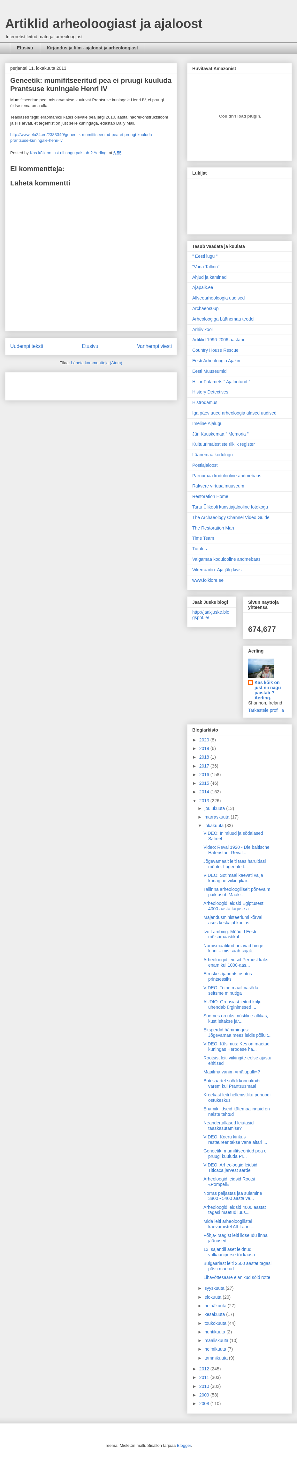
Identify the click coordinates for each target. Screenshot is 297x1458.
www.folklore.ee (208, 580)
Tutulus (199, 548)
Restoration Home (210, 496)
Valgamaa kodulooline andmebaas (226, 559)
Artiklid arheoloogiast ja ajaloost (103, 24)
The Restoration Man (213, 528)
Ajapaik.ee (202, 287)
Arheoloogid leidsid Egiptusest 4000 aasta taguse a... (233, 906)
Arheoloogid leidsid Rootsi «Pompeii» (229, 1181)
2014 (204, 791)
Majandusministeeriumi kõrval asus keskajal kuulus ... (232, 920)
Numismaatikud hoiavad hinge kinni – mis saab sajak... (233, 948)
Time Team (203, 538)
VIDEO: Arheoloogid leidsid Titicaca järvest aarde (230, 1167)
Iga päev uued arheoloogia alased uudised (234, 412)
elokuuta (213, 1297)
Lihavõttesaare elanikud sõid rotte (236, 1277)
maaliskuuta (217, 1340)
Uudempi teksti (26, 346)
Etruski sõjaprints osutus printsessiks (227, 976)
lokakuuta (214, 825)
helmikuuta (215, 1349)
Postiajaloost (204, 465)
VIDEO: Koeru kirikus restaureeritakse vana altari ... (235, 1139)
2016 (204, 774)
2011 (204, 1377)
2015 (204, 783)
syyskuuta (214, 1288)
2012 (204, 1368)
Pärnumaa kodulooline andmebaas (226, 475)
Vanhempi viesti (154, 346)
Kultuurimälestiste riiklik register (223, 444)
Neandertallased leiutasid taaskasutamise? (228, 1125)
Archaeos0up (205, 308)
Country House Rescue (215, 350)
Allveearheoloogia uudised (218, 297)
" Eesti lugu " (204, 256)
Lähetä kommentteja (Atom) (96, 362)
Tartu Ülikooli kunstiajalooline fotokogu (230, 506)
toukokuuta (215, 1323)
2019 (204, 748)
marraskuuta (217, 816)
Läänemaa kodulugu (212, 454)
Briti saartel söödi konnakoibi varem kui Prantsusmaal (231, 1083)
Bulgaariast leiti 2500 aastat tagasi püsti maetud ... (237, 1266)
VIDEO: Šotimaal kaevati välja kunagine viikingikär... (233, 878)
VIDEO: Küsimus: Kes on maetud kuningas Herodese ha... (236, 1046)
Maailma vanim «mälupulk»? (231, 1071)
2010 (204, 1386)
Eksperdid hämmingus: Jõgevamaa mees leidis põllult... (237, 1032)
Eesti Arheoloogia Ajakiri (216, 360)
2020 (204, 739)
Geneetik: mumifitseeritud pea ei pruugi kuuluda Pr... (235, 1153)
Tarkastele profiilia (266, 710)
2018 (204, 757)
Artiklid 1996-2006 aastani (218, 339)
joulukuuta (215, 808)
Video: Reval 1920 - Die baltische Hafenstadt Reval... (236, 850)
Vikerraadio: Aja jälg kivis (217, 569)
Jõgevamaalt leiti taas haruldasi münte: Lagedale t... (234, 864)
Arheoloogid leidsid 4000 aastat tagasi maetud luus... (234, 1210)
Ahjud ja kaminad (209, 277)
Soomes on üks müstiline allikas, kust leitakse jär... (235, 1018)
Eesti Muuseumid (209, 371)
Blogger (184, 1445)
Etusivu (25, 47)
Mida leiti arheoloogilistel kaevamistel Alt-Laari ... (229, 1224)
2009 (204, 1394)
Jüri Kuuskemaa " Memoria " (220, 434)
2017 (204, 766)
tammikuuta (216, 1358)
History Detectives (210, 391)
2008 (204, 1403)
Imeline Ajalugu (207, 423)
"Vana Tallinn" (205, 266)
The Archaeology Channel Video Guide (231, 517)
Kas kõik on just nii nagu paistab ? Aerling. (69, 152)
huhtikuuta (215, 1331)
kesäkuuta (215, 1314)
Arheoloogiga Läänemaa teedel (223, 318)
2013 (204, 800)
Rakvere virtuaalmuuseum (218, 485)
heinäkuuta (215, 1305)
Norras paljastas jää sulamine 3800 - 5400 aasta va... (232, 1196)
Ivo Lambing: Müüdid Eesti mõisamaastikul (229, 934)
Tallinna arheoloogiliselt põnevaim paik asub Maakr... (236, 892)
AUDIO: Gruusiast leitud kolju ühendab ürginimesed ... (232, 1004)
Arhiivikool (202, 329)
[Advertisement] (47, 384)
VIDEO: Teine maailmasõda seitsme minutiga (230, 990)
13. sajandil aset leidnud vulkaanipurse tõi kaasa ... (231, 1252)
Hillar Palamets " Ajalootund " (221, 381)
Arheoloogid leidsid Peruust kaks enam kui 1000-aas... (235, 962)
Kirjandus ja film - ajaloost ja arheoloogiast (92, 47)
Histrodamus (204, 402)
